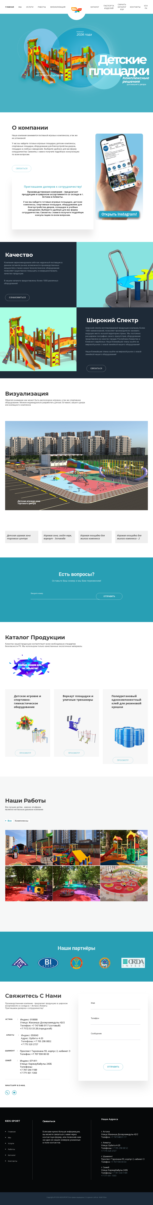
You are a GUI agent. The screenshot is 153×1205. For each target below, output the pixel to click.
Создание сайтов (91, 1197)
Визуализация (57, 7)
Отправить (113, 1067)
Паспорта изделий (109, 6)
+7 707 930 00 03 (118, 1161)
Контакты (135, 7)
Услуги (29, 7)
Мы (20, 7)
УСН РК (146, 6)
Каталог (95, 7)
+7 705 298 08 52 (120, 1148)
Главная (9, 7)
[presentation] (113, 1052)
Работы (42, 7)
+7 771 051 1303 (108, 1175)
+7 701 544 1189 (119, 1172)
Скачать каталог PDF (122, 7)
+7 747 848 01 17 (118, 1137)
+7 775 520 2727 (108, 1150)
